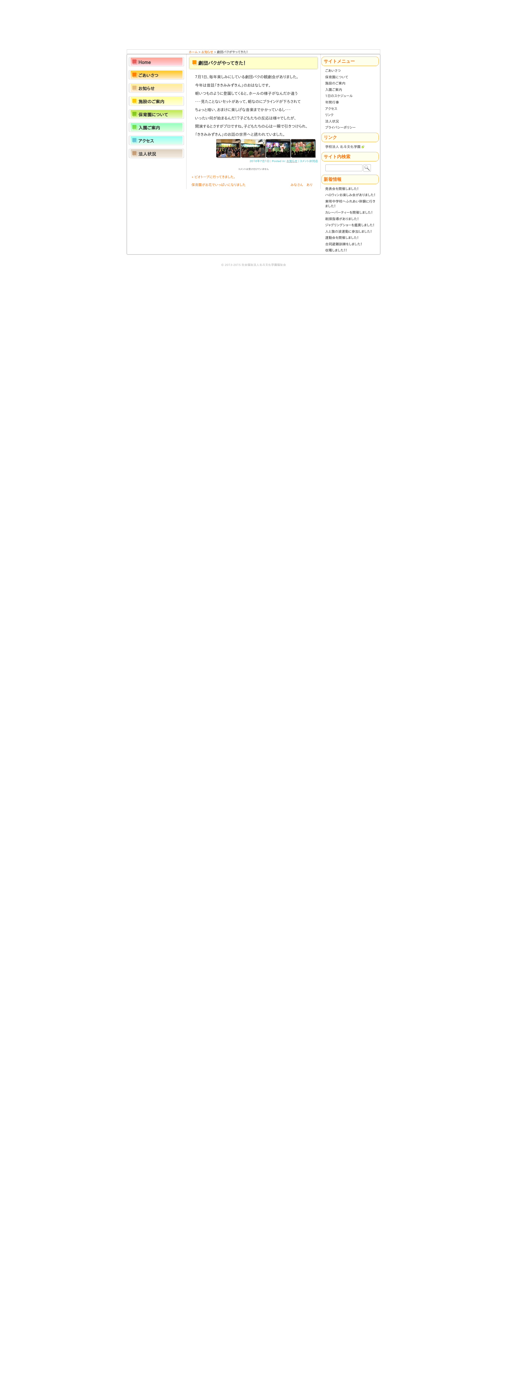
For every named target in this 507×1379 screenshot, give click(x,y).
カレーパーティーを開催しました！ (349, 212)
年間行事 (332, 102)
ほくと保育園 (253, 24)
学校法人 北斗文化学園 (344, 147)
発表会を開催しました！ (342, 189)
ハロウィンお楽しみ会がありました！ (350, 195)
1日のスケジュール (339, 96)
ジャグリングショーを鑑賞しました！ (350, 225)
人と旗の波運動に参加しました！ (348, 231)
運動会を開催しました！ (342, 237)
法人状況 (332, 121)
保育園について (336, 77)
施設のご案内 (335, 83)
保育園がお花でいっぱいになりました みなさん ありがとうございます (251, 186)
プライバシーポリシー (340, 127)
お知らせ (292, 160)
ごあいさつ (333, 70)
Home (144, 62)
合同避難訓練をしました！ (343, 244)
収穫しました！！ (336, 250)
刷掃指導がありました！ (342, 219)
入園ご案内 (333, 89)
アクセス (331, 108)
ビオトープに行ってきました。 (213, 177)
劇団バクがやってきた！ (222, 63)
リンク (329, 115)
